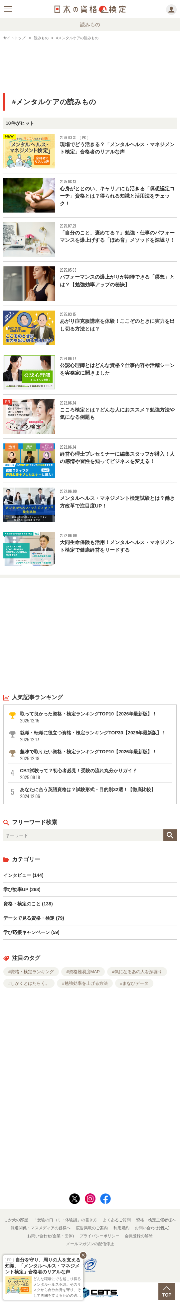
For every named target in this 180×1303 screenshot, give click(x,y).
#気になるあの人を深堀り (137, 971)
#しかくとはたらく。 (29, 983)
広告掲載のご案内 (92, 1228)
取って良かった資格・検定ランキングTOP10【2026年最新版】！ (95, 717)
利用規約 (121, 1228)
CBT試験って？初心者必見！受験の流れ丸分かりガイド (95, 774)
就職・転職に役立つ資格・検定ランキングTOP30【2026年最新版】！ (95, 736)
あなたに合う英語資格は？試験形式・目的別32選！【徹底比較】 (95, 793)
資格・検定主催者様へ (156, 1220)
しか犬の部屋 (16, 1220)
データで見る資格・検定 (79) (33, 918)
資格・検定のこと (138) (28, 903)
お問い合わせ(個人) (152, 1228)
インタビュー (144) (23, 875)
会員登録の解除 (139, 1236)
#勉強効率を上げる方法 (84, 983)
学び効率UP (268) (22, 889)
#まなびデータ (134, 983)
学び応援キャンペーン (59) (31, 932)
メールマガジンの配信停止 (90, 1244)
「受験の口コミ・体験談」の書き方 (65, 1220)
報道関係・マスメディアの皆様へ (41, 1228)
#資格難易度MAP (82, 971)
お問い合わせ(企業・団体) (50, 1236)
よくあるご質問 (117, 1220)
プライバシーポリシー (99, 1236)
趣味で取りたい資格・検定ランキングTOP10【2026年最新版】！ (95, 755)
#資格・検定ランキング (31, 971)
